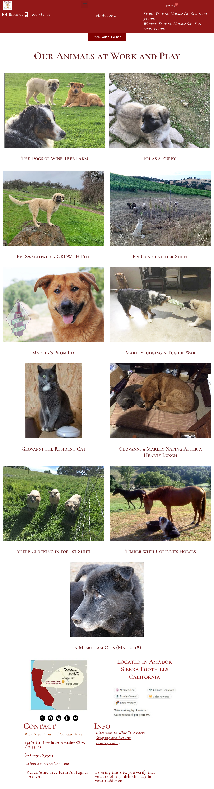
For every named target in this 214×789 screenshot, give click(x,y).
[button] (84, 4)
